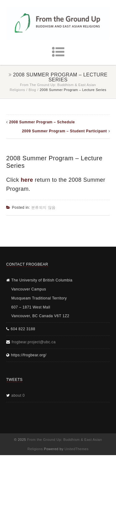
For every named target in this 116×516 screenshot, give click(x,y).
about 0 (18, 395)
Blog (32, 90)
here (27, 180)
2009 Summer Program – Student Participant (64, 131)
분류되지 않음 (43, 207)
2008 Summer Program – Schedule (42, 122)
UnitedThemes (77, 449)
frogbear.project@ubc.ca (34, 342)
